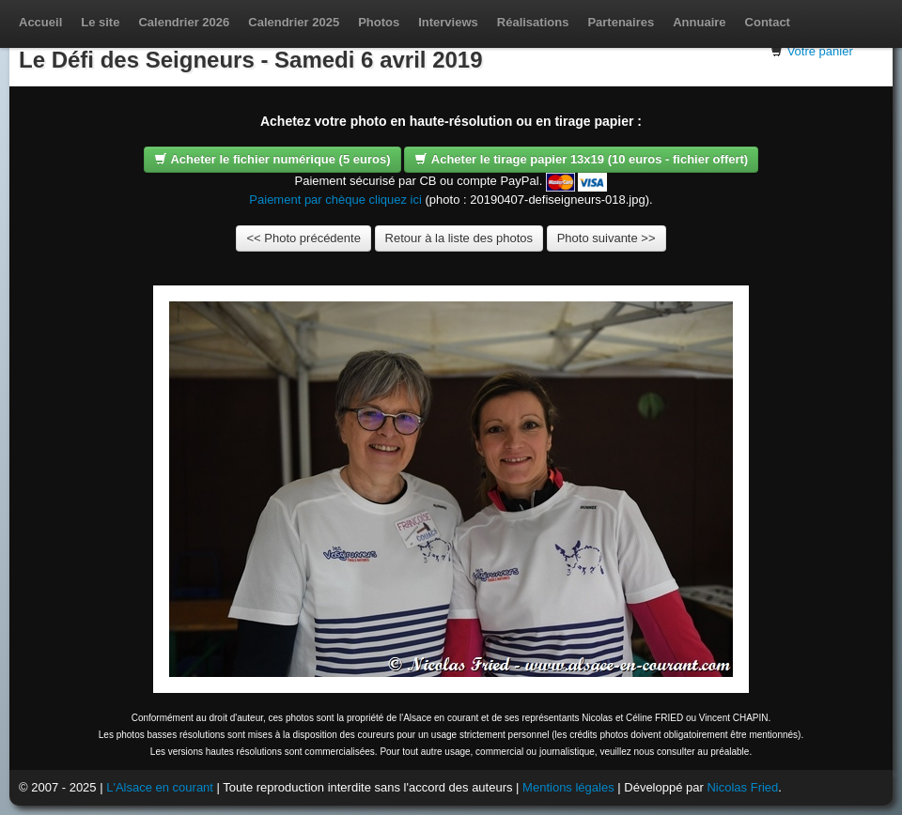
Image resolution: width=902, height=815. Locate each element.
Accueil (40, 22)
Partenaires (620, 22)
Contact (767, 22)
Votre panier (820, 51)
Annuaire (699, 22)
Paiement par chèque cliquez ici (335, 199)
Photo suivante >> (606, 238)
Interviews (448, 22)
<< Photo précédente (303, 238)
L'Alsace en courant (159, 787)
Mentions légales (568, 787)
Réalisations (533, 22)
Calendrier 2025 (293, 22)
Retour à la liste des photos (459, 238)
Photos (378, 22)
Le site (100, 22)
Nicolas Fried (742, 787)
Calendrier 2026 (183, 22)
